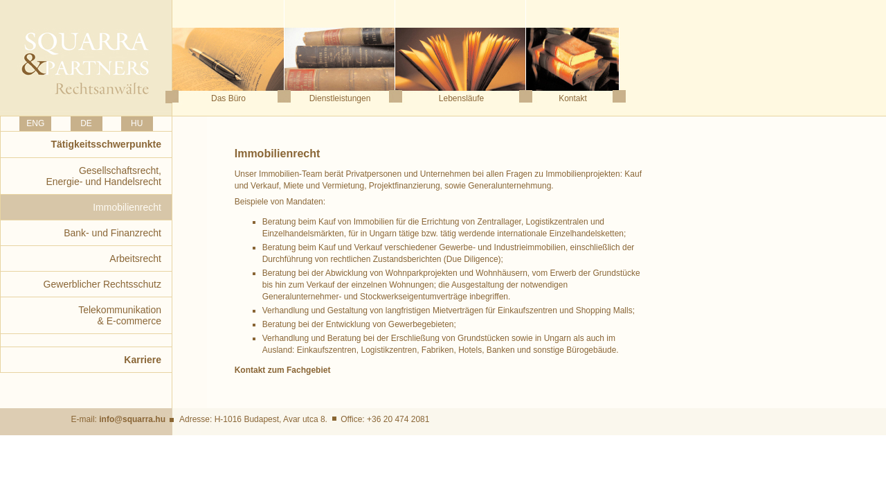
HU (137, 123)
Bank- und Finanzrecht (112, 232)
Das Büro (228, 98)
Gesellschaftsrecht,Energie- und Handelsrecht (103, 176)
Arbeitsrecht (135, 258)
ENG (35, 123)
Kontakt (573, 98)
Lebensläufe (461, 98)
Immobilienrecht (127, 207)
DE (86, 123)
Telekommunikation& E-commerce (119, 315)
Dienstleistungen (340, 98)
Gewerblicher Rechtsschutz (102, 284)
